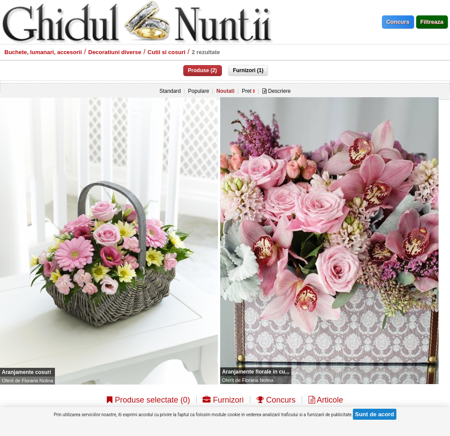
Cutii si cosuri (166, 52)
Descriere (276, 91)
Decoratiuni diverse (115, 52)
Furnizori (223, 400)
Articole (325, 400)
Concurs (276, 400)
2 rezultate (206, 52)
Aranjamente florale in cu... (255, 372)
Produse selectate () (148, 400)
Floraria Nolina (37, 380)
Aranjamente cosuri (26, 372)
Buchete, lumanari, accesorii (43, 52)
